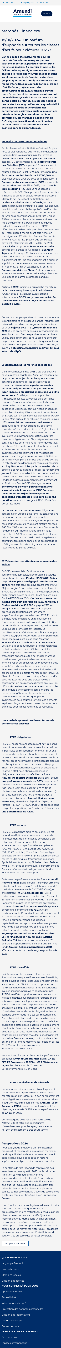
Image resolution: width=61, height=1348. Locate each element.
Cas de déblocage (11, 1320)
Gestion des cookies (13, 1280)
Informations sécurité (14, 1303)
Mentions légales (11, 1275)
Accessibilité (9, 1297)
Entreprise (9, 2)
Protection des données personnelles (22, 1309)
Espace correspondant (14, 1343)
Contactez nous (10, 1326)
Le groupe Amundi (12, 1263)
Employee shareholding (35, 2)
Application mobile (12, 1291)
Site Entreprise (10, 1337)
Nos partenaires (10, 1269)
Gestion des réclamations (16, 1314)
